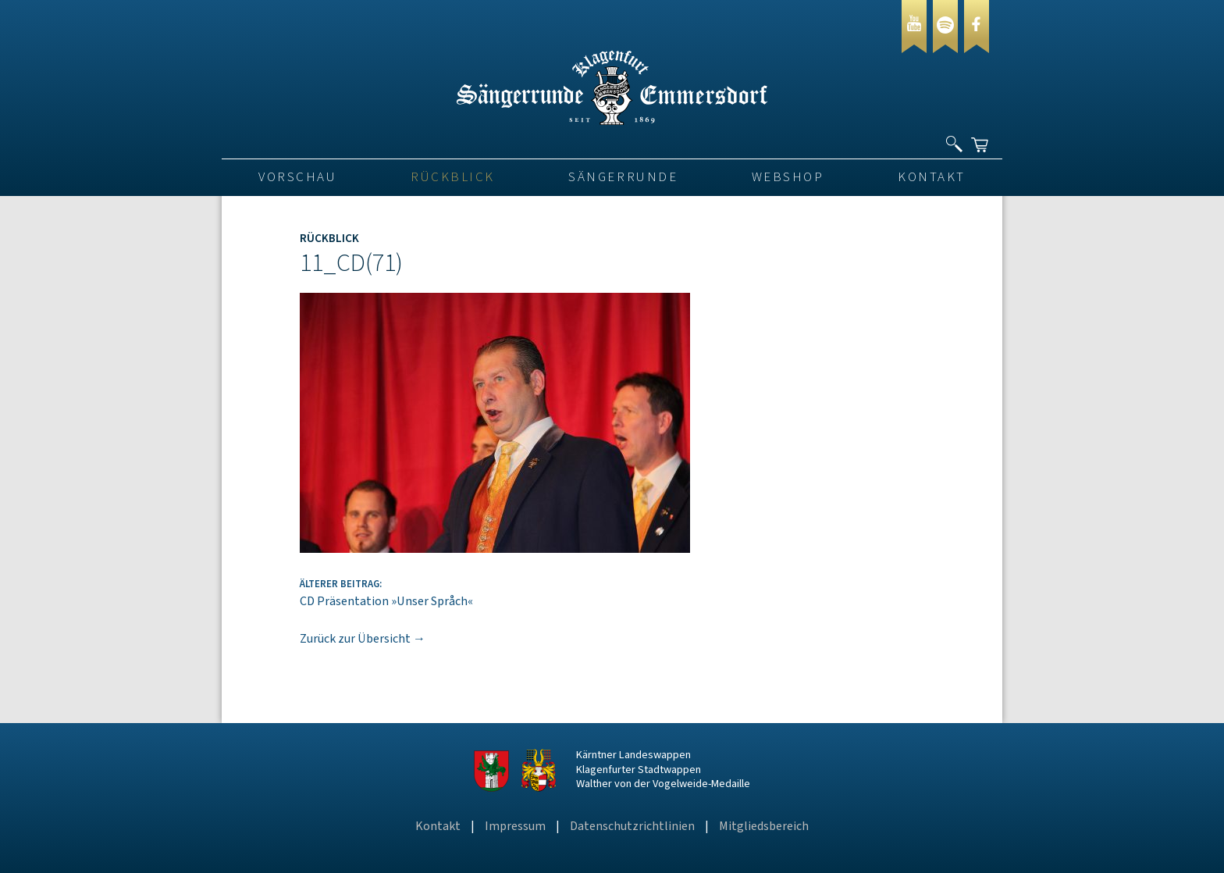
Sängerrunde (623, 177)
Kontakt (932, 177)
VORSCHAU (297, 177)
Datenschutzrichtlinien (632, 826)
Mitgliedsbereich (764, 826)
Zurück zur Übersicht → (362, 638)
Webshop (788, 177)
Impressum (515, 826)
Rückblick (453, 177)
